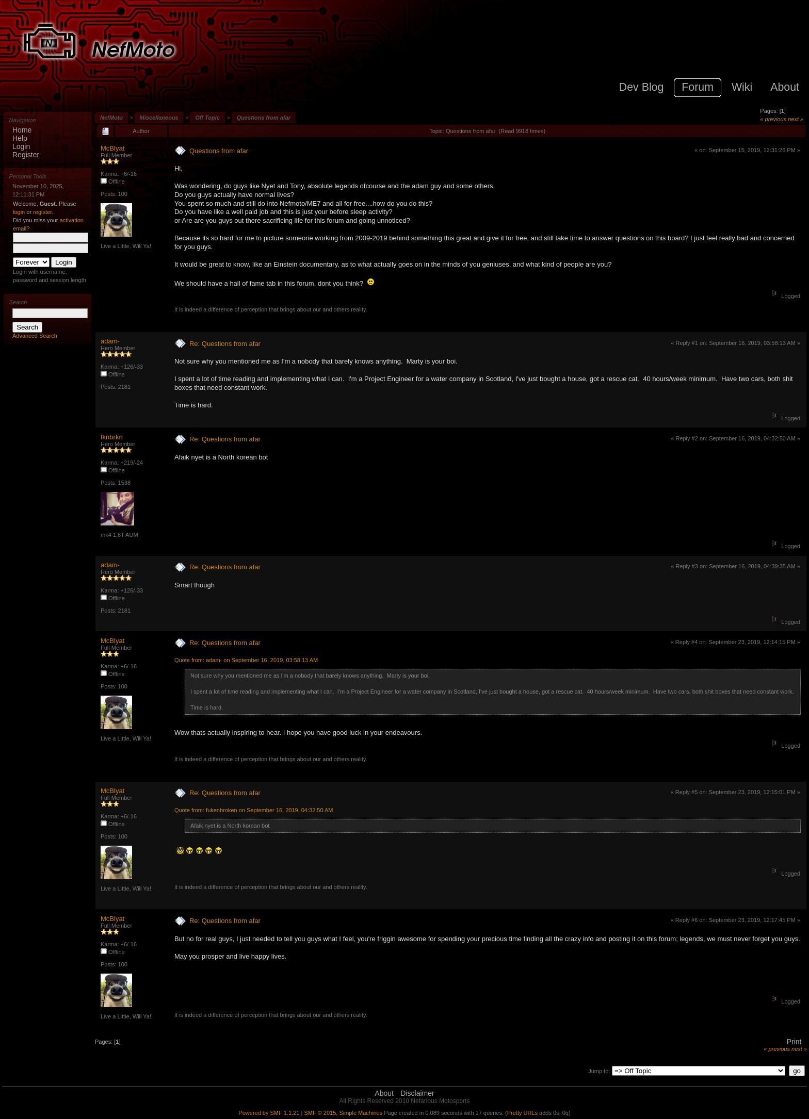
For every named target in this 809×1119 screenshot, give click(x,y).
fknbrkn (112, 437)
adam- (110, 341)
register (42, 212)
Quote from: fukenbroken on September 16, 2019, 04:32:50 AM (253, 810)
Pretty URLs (522, 1113)
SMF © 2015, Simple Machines (343, 1113)
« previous (773, 119)
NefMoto (111, 117)
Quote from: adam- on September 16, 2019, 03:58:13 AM (246, 660)
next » (795, 119)
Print (794, 1042)
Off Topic (207, 117)
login (19, 212)
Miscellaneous (159, 117)
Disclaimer (417, 1093)
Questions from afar (264, 117)
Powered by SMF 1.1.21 (268, 1113)
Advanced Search (34, 336)
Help (19, 138)
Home (21, 130)
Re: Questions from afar (225, 344)
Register (25, 155)
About (384, 1093)
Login (21, 146)
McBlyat (112, 148)
